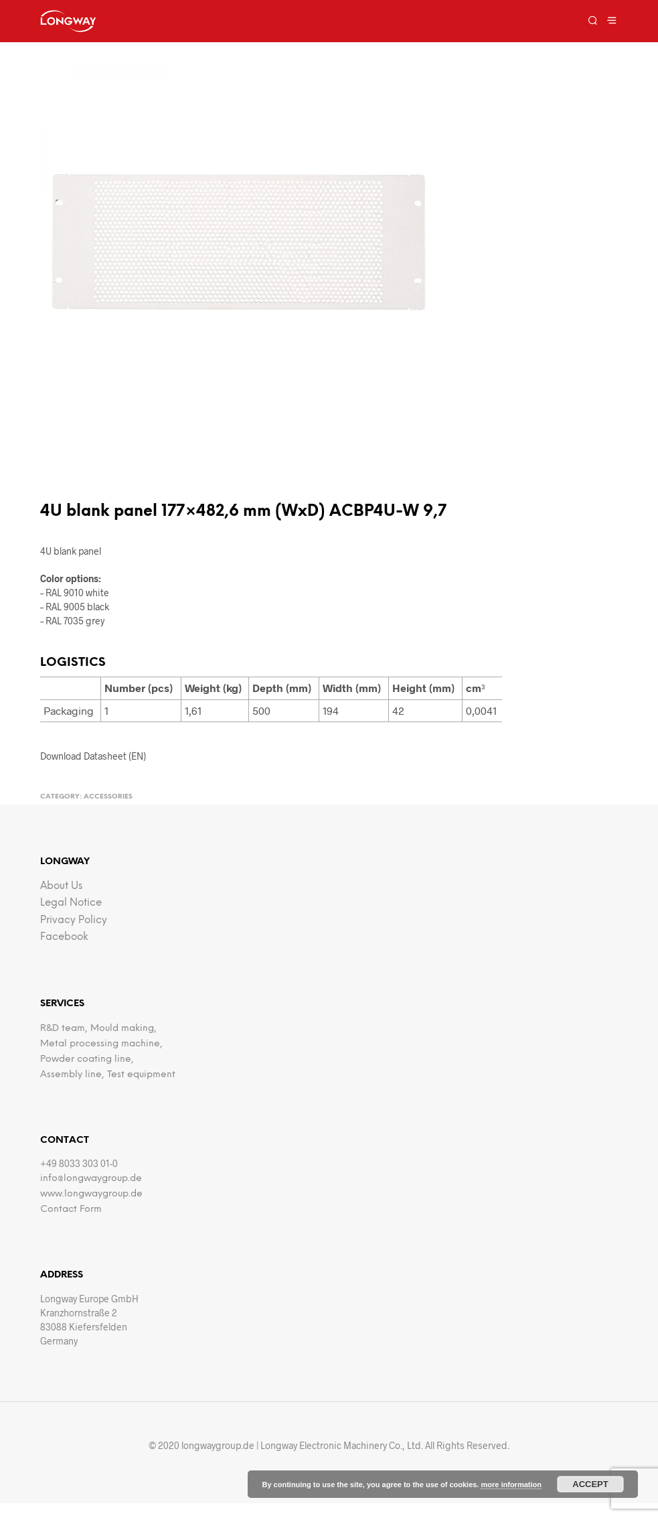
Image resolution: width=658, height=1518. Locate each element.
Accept (590, 1484)
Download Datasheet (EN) (93, 756)
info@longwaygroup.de (91, 1179)
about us (61, 886)
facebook (64, 937)
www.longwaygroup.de (91, 1194)
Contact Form (71, 1209)
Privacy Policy (73, 920)
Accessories (108, 797)
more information (511, 1484)
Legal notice (71, 903)
